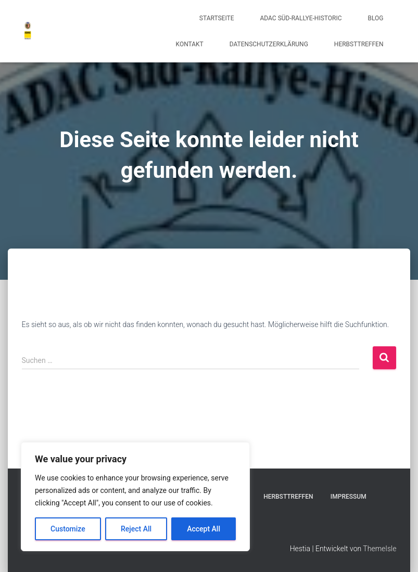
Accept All (203, 529)
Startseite (216, 18)
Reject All (136, 529)
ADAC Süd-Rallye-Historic (301, 18)
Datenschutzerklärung (269, 44)
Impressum (348, 496)
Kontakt (190, 44)
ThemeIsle (379, 548)
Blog (376, 18)
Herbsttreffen (359, 44)
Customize (67, 529)
